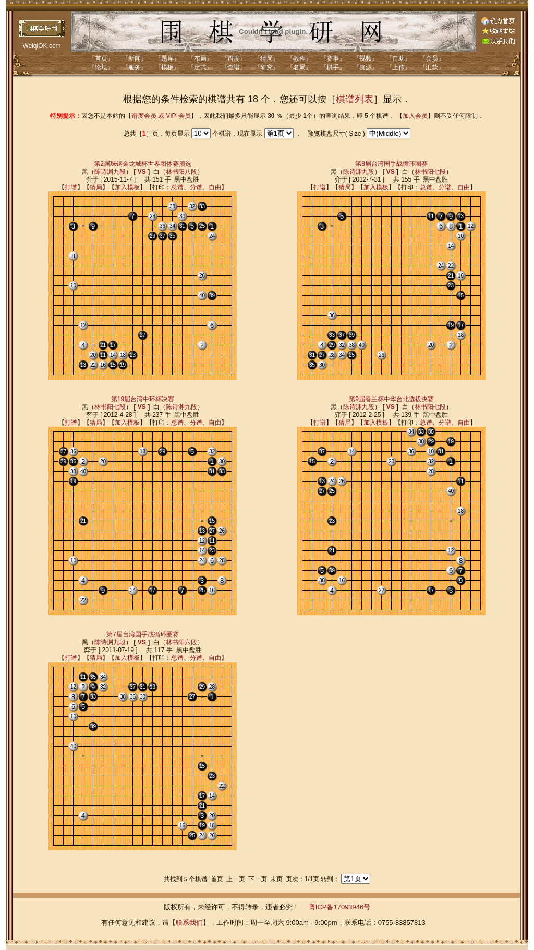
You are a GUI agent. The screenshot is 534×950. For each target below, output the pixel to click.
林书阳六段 (181, 642)
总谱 (177, 187)
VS (142, 171)
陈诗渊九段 (110, 171)
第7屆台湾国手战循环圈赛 (142, 634)
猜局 (96, 187)
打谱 (71, 187)
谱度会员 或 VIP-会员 (161, 115)
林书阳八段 (181, 171)
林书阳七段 (430, 171)
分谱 (196, 187)
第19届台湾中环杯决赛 (142, 399)
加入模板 (127, 187)
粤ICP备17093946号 (340, 907)
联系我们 (189, 923)
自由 (215, 187)
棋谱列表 (354, 99)
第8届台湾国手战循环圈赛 (391, 163)
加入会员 (415, 115)
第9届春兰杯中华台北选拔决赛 (391, 399)
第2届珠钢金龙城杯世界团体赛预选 (142, 163)
